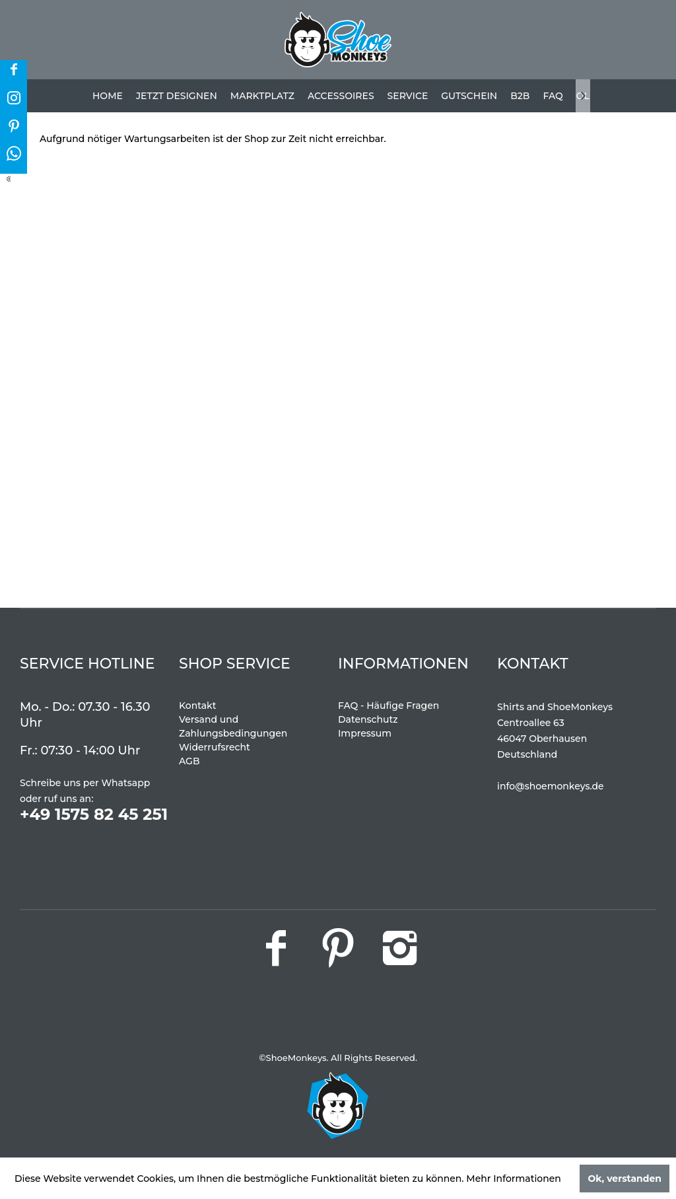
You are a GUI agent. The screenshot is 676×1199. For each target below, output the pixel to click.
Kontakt (197, 705)
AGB (189, 761)
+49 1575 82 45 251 (94, 814)
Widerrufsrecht (214, 747)
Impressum (364, 733)
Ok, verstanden (624, 1178)
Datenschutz (368, 719)
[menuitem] (107, 95)
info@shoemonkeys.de (550, 786)
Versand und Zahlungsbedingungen (233, 726)
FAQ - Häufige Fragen (388, 705)
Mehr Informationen (513, 1178)
